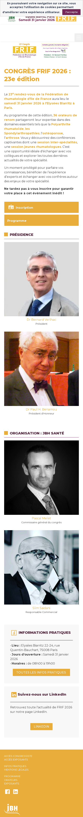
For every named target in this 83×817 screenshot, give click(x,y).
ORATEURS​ (11, 780)
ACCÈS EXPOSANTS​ (16, 759)
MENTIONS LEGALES (16, 769)
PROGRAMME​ (12, 776)
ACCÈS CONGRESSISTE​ (18, 756)
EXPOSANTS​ (11, 783)
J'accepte (71, 11)
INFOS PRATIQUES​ (15, 766)
